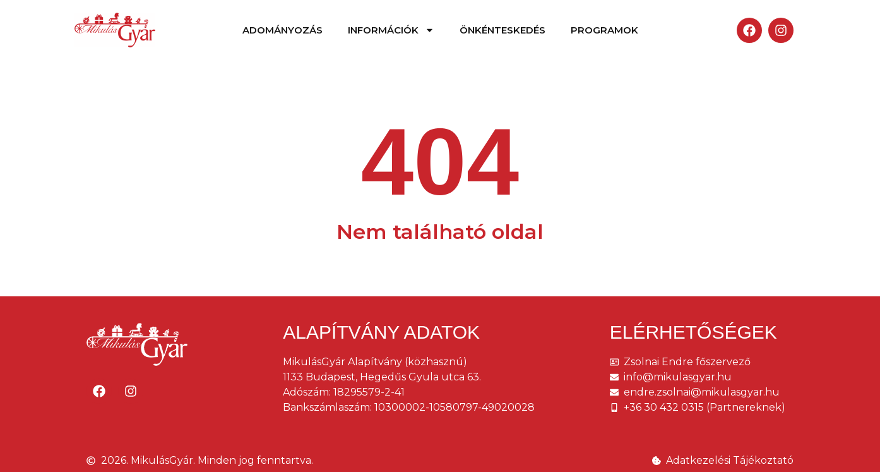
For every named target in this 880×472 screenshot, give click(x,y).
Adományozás (282, 30)
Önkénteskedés (502, 30)
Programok (604, 30)
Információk (391, 30)
